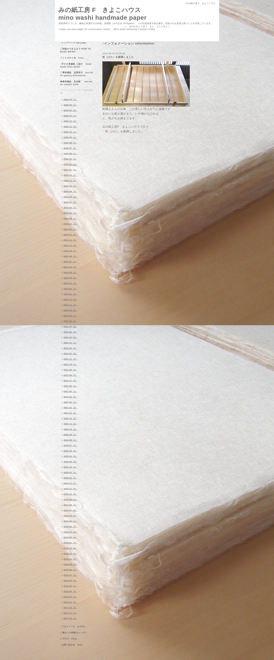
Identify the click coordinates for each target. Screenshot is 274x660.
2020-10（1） (70, 429)
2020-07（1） (70, 445)
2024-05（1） (70, 213)
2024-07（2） (70, 202)
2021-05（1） (70, 391)
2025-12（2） (70, 121)
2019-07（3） (70, 510)
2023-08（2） (70, 256)
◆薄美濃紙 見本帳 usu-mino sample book (76, 83)
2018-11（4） (70, 554)
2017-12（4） (70, 608)
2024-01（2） (70, 235)
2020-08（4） (70, 440)
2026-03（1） (70, 105)
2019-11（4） (70, 489)
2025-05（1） (70, 159)
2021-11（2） (70, 359)
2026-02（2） (70, 110)
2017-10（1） (70, 618)
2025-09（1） (70, 137)
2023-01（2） (70, 294)
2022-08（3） (70, 321)
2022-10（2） (70, 310)
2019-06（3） (70, 516)
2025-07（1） (70, 148)
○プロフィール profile (72, 626)
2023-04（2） (70, 278)
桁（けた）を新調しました (118, 57)
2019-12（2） (70, 483)
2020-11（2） (70, 424)
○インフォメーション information (76, 91)
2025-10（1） (70, 132)
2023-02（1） (70, 289)
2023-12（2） (70, 240)
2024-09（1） (70, 191)
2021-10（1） (70, 364)
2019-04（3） (70, 527)
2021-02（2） (70, 408)
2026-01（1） (70, 116)
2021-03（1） (70, 402)
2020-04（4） (70, 462)
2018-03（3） (70, 597)
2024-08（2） (70, 197)
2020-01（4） (70, 478)
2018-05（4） (70, 586)
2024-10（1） (70, 186)
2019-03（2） (70, 532)
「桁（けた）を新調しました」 (123, 131)
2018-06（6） (70, 581)
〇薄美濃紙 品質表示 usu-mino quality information (76, 74)
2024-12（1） (70, 175)
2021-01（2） (70, 413)
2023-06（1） (70, 267)
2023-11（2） (70, 245)
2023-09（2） (70, 251)
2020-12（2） (70, 418)
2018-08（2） (70, 570)
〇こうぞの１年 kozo (72, 58)
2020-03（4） (70, 467)
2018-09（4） (70, 564)
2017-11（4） (70, 613)
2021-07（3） (70, 381)
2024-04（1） (70, 218)
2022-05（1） (70, 337)
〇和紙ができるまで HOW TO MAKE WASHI (75, 50)
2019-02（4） (70, 537)
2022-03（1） (70, 343)
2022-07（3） (70, 327)
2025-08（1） (70, 143)
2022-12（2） (70, 300)
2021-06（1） (70, 386)
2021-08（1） (70, 375)
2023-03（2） (70, 283)
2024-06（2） (70, 208)
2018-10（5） (70, 559)
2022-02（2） (70, 348)
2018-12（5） (70, 548)
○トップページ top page (73, 43)
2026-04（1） (70, 100)
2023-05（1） (70, 272)
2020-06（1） (70, 451)
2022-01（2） (70, 354)
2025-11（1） (70, 127)
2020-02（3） (70, 473)
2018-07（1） (70, 575)
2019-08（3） (70, 505)
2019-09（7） (70, 500)
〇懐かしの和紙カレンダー (76, 632)
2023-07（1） (70, 262)
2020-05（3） (70, 456)
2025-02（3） (70, 164)
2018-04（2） (70, 591)
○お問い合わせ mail (71, 645)
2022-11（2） (70, 305)
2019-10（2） (70, 494)
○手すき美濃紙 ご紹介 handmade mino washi (76, 65)
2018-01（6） (70, 602)
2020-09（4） (70, 435)
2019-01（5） (70, 543)
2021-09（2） (70, 370)
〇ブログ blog (68, 639)
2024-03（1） (70, 224)
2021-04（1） (70, 397)
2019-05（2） (70, 521)
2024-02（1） (70, 229)
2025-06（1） (70, 154)
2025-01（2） (70, 170)
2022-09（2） (70, 316)
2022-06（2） (70, 332)
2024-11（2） (70, 181)
